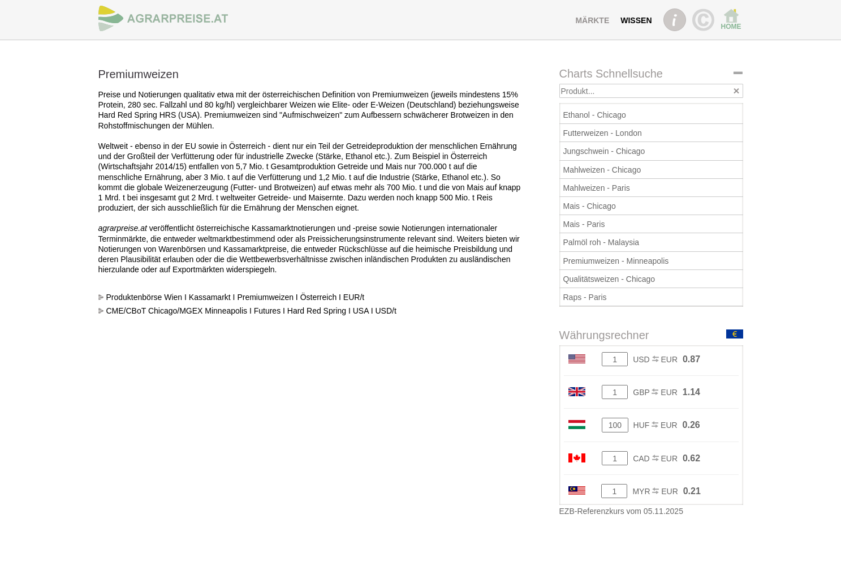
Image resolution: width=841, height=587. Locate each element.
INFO (674, 19)
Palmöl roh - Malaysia (601, 242)
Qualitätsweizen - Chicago (609, 279)
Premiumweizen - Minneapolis (616, 260)
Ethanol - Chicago (594, 114)
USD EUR (655, 359)
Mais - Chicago (589, 206)
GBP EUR (655, 392)
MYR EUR (655, 491)
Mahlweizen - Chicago (602, 169)
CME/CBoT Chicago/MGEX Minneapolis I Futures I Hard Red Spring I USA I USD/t (251, 310)
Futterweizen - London (602, 133)
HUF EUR (655, 425)
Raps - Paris (585, 297)
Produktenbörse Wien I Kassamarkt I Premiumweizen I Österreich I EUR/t (235, 297)
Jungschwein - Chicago (604, 151)
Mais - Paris (584, 224)
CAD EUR (655, 458)
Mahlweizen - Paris (596, 187)
